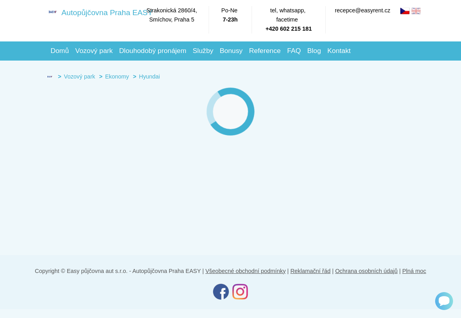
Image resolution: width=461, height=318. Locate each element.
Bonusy (231, 51)
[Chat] (444, 301)
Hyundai (149, 76)
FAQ (294, 51)
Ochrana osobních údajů (366, 271)
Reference (265, 51)
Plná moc (414, 271)
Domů (60, 51)
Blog (314, 51)
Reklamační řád (310, 271)
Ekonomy (117, 76)
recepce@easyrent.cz (362, 10)
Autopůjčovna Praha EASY (92, 12)
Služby (203, 51)
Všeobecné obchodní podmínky (245, 271)
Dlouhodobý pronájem (152, 51)
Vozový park (94, 51)
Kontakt (339, 51)
